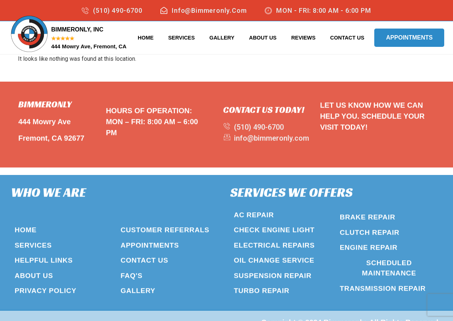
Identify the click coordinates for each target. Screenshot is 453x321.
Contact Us (347, 38)
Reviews (303, 38)
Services (181, 38)
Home (145, 38)
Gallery (221, 38)
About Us (262, 38)
